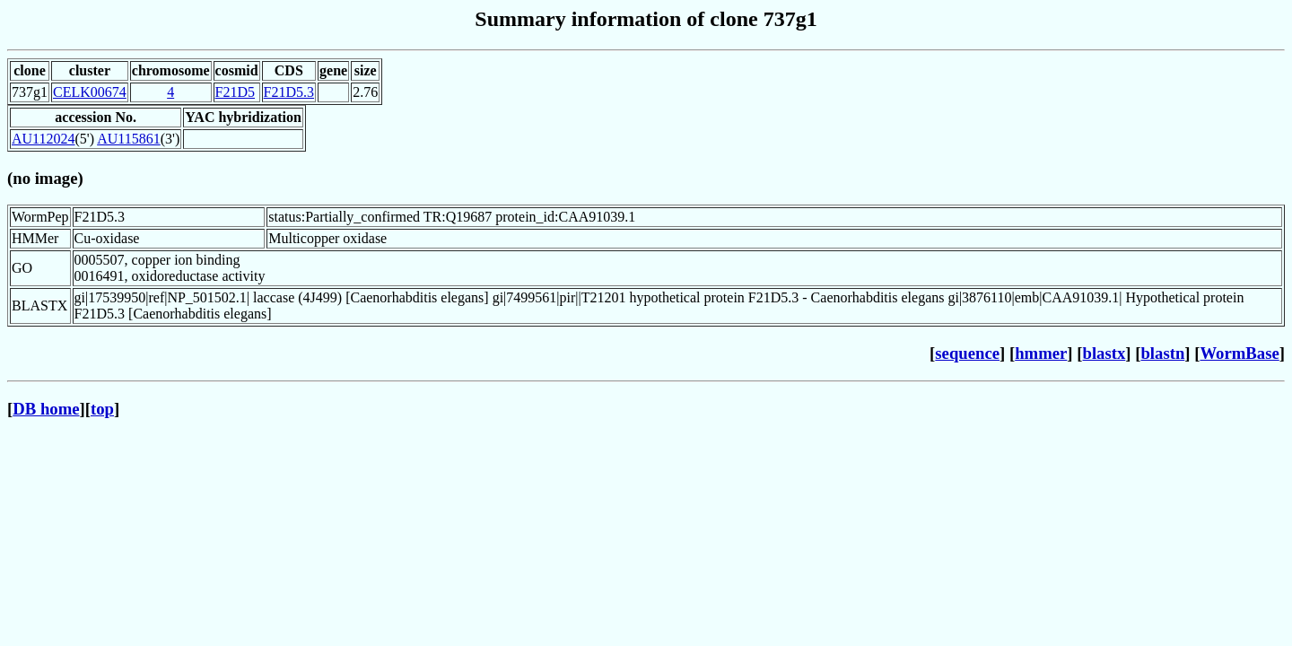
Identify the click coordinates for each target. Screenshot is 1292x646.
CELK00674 (90, 92)
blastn (1162, 353)
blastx (1104, 353)
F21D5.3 (289, 92)
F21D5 (235, 92)
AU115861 (129, 138)
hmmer (1041, 353)
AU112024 (43, 138)
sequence (967, 353)
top (102, 408)
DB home (46, 408)
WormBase (1239, 353)
